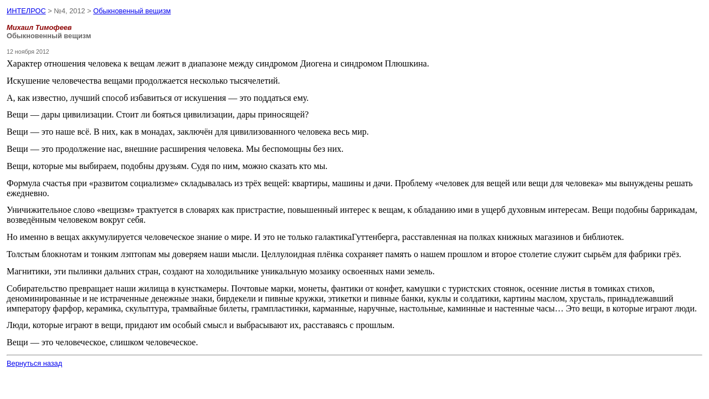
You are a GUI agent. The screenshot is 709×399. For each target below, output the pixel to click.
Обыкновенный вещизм (132, 11)
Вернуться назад (34, 363)
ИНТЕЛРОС (26, 11)
